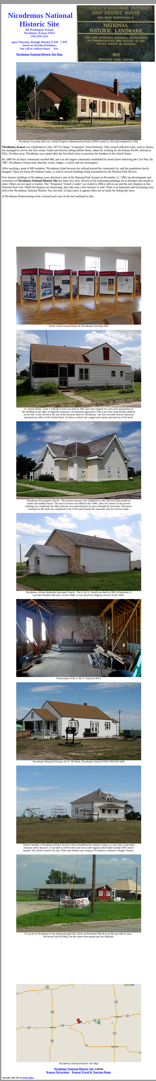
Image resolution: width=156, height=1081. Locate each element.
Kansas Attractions (57, 1072)
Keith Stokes (28, 1077)
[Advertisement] (78, 222)
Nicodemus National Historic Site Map (39, 54)
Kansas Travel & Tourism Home (91, 1072)
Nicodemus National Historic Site (74, 1069)
